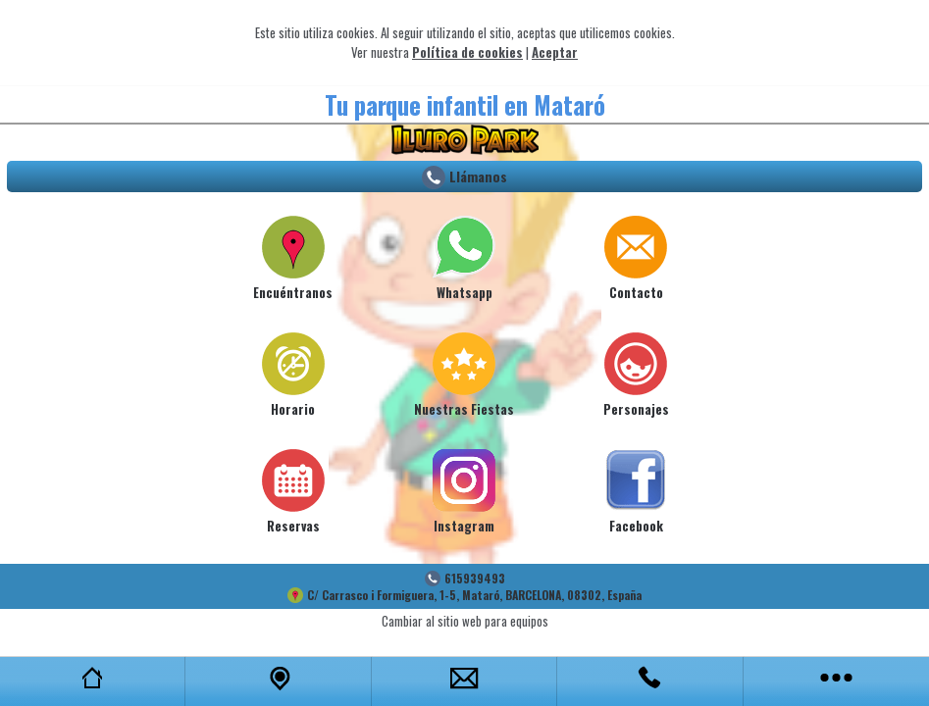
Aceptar (555, 52)
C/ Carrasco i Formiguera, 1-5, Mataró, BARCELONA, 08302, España (474, 594)
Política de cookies (467, 52)
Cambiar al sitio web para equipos (465, 620)
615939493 (474, 578)
